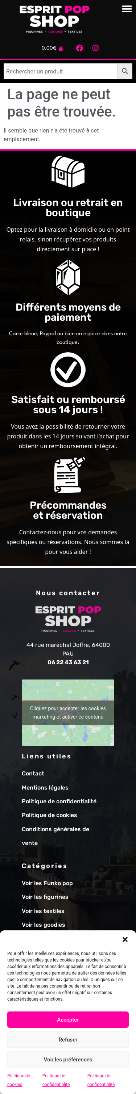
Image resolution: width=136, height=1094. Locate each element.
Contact (33, 773)
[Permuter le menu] (126, 9)
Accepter (68, 1020)
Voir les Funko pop (47, 883)
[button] (125, 939)
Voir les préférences (68, 1059)
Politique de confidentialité (59, 801)
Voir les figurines (45, 896)
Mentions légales (45, 787)
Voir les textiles (43, 911)
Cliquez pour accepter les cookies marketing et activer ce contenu (68, 713)
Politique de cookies (49, 815)
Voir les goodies (43, 924)
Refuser (67, 1039)
